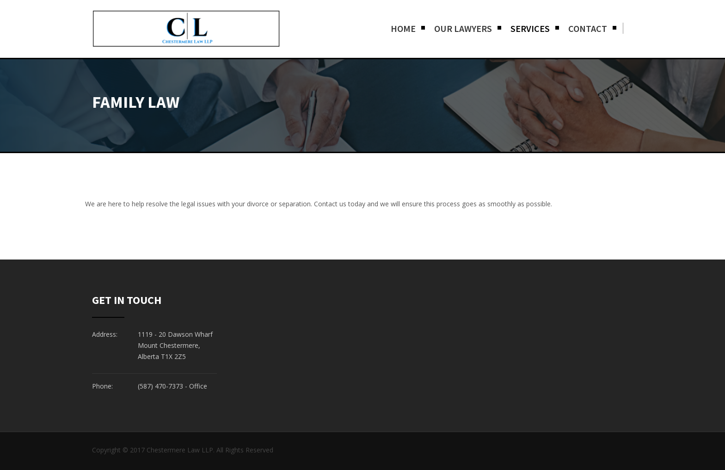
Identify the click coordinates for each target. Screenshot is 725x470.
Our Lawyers (463, 28)
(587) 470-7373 (160, 386)
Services (530, 28)
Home (403, 28)
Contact (587, 28)
